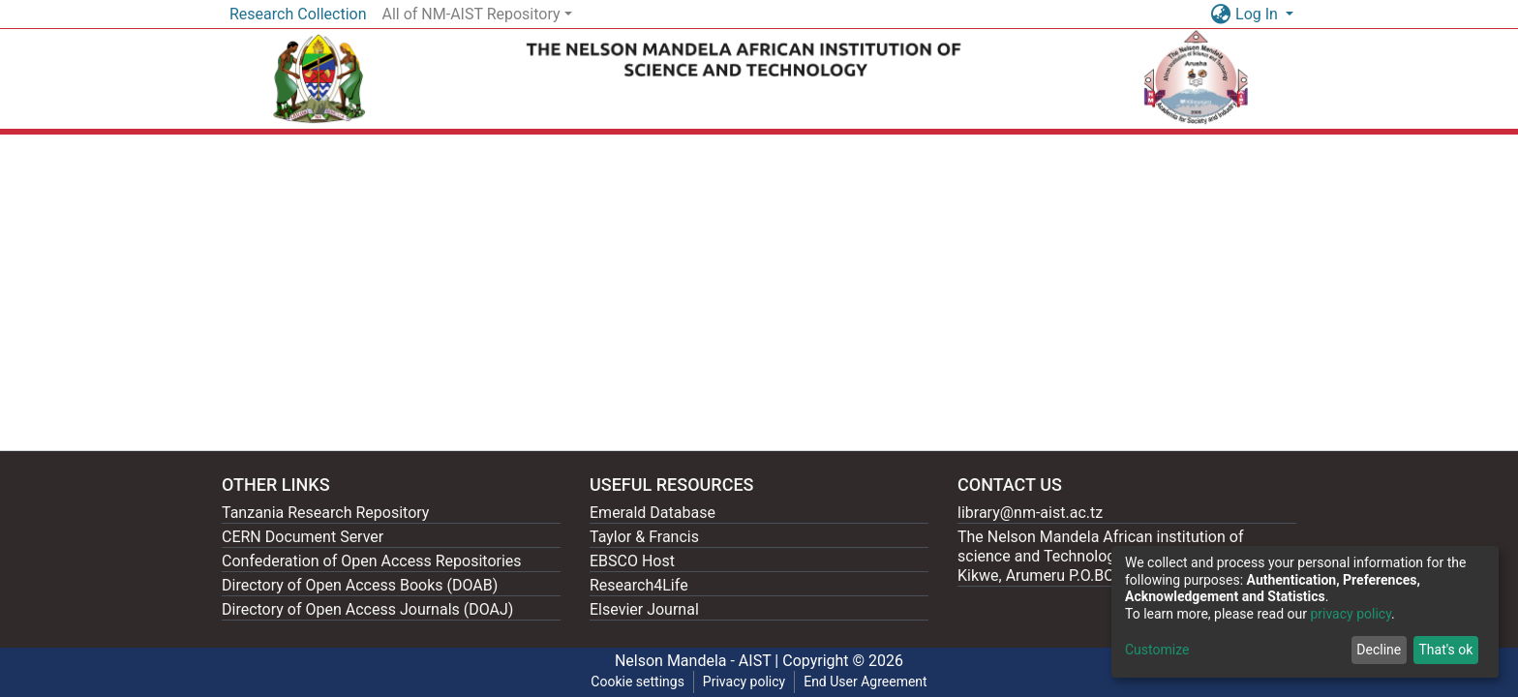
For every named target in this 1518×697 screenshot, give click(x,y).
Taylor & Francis (644, 537)
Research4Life (639, 585)
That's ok (1445, 649)
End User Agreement (865, 681)
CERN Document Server (302, 537)
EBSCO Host (632, 561)
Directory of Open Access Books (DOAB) (360, 585)
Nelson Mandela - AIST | (698, 661)
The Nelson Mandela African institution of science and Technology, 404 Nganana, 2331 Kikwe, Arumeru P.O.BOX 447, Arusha (1109, 556)
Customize (1157, 649)
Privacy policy (744, 681)
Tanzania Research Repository (325, 512)
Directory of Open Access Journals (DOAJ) (367, 609)
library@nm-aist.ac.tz (1030, 512)
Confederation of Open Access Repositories (372, 561)
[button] (1220, 14)
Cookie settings (637, 681)
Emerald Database (652, 512)
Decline (1378, 649)
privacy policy (1350, 613)
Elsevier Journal (644, 609)
